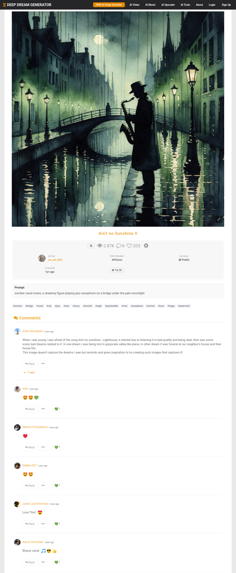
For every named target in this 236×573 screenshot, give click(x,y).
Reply (30, 363)
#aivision (17, 306)
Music (150, 4)
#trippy (171, 306)
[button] (30, 371)
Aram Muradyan (32, 331)
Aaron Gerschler (32, 542)
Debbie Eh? (29, 465)
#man (66, 306)
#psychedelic (111, 306)
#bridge (29, 306)
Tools (185, 4)
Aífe (24, 388)
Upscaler (168, 4)
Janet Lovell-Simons (35, 503)
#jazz (57, 306)
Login (212, 4)
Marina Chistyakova (35, 427)
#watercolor (184, 306)
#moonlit (87, 306)
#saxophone (137, 306)
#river (124, 306)
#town (161, 306)
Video (134, 4)
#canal (40, 306)
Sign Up (226, 4)
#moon (76, 306)
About (199, 4)
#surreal (150, 306)
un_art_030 (55, 259)
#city (49, 306)
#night (98, 306)
